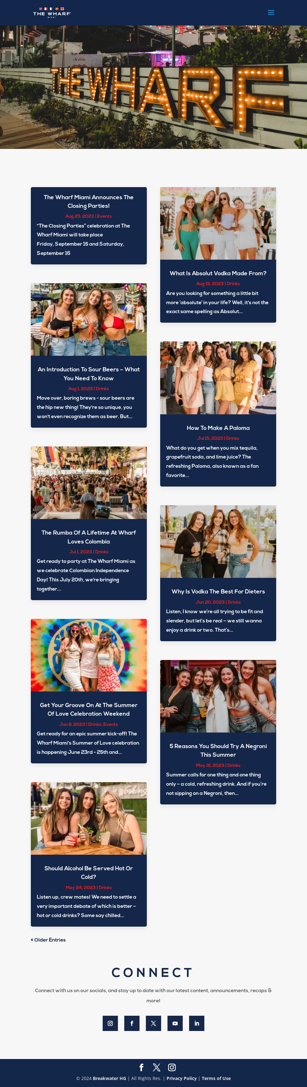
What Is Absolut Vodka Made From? (218, 274)
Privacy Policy (182, 1078)
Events (104, 216)
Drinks (102, 389)
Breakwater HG (109, 1078)
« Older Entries (48, 940)
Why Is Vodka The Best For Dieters (218, 592)
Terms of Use (216, 1078)
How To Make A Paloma (218, 428)
